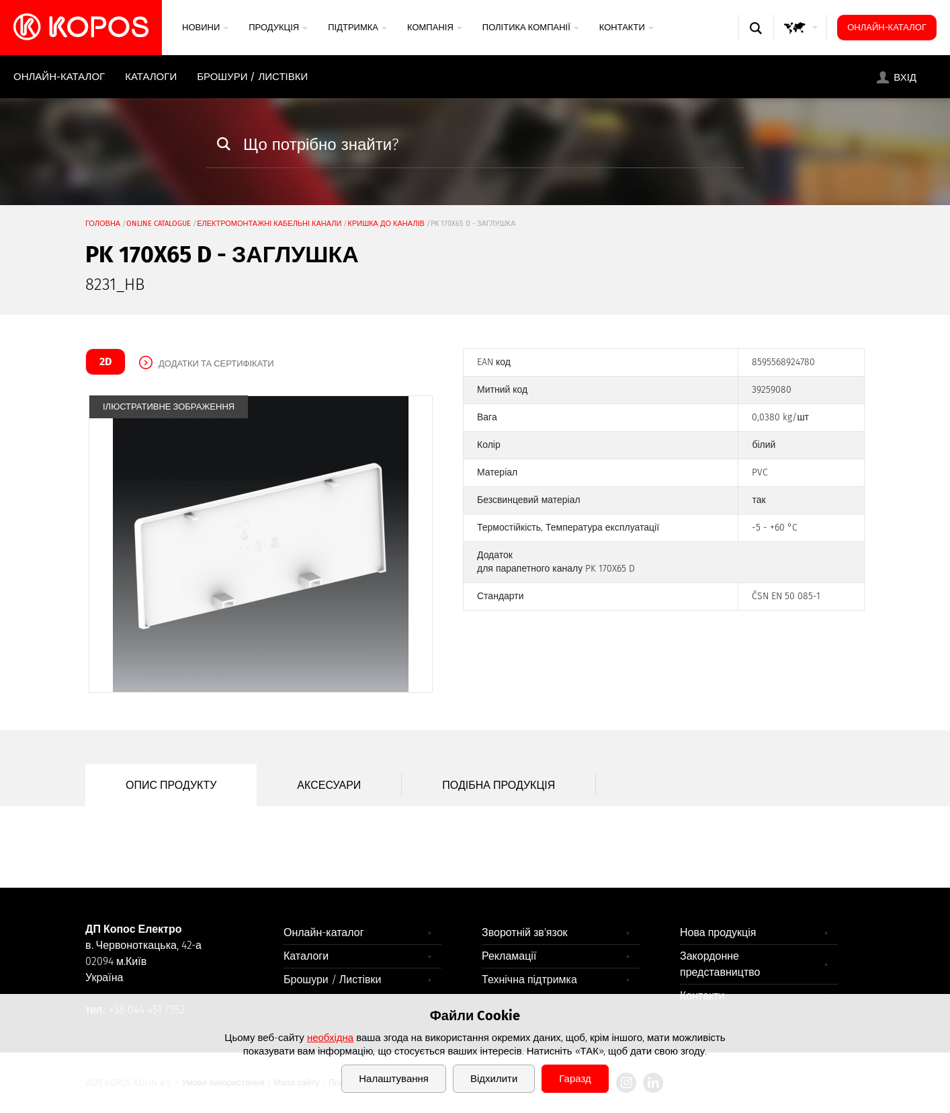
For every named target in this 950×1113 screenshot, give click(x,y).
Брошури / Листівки (252, 77)
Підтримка (357, 27)
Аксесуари (329, 785)
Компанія (434, 27)
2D (105, 361)
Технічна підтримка (529, 979)
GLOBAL (801, 40)
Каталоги (151, 77)
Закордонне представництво (720, 964)
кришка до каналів (385, 223)
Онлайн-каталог (886, 27)
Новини (205, 27)
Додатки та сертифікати (216, 363)
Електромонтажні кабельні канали (269, 223)
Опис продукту (171, 785)
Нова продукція (718, 932)
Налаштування (394, 1079)
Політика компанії (530, 27)
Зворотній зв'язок (525, 932)
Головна (102, 223)
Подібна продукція (498, 785)
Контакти (626, 27)
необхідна (330, 1038)
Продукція (278, 27)
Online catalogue (158, 223)
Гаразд (575, 1079)
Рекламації (509, 956)
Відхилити (493, 1079)
